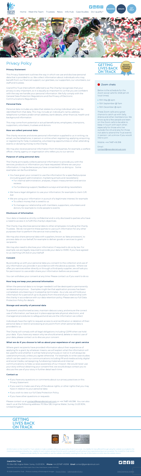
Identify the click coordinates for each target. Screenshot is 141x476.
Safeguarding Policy (75, 471)
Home (23, 12)
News (60, 12)
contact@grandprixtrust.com (42, 401)
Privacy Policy (61, 471)
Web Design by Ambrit (125, 471)
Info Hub (69, 12)
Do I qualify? (97, 12)
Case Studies (82, 12)
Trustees (50, 12)
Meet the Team (36, 12)
